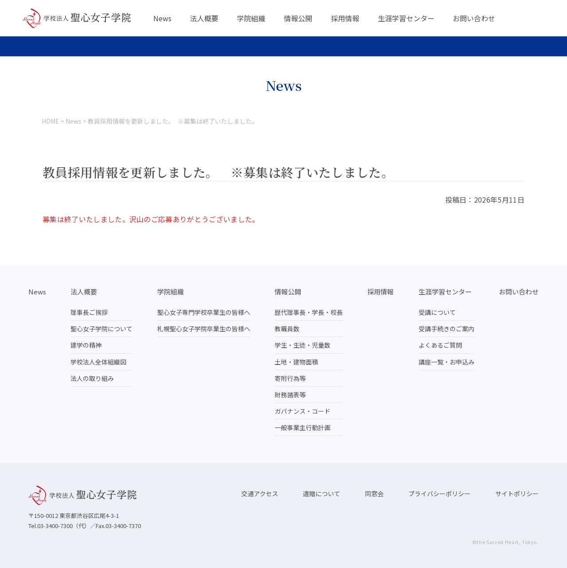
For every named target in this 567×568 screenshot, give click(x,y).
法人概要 (204, 18)
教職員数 (287, 328)
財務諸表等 (290, 394)
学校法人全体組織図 (98, 361)
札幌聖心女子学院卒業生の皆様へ (203, 328)
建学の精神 (85, 345)
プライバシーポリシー (439, 493)
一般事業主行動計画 (302, 427)
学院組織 (251, 18)
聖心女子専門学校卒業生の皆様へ (203, 312)
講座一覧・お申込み (446, 361)
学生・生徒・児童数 (302, 345)
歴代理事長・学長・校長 (309, 312)
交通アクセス (259, 493)
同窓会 (374, 493)
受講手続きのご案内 (446, 328)
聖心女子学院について (101, 328)
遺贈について (321, 493)
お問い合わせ (474, 18)
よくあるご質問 (440, 345)
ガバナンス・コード (302, 411)
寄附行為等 (290, 378)
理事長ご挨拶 (89, 312)
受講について (437, 312)
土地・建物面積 (296, 361)
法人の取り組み (92, 378)
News (162, 18)
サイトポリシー (517, 493)
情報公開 (298, 18)
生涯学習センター (406, 18)
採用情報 (345, 18)
